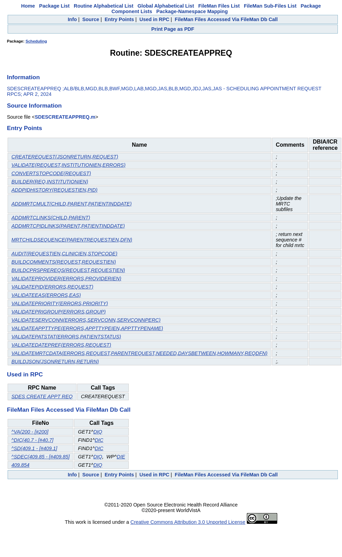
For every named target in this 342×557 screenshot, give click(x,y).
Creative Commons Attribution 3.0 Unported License (187, 522)
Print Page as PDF (172, 29)
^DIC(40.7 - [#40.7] (32, 440)
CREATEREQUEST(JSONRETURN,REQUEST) (64, 156)
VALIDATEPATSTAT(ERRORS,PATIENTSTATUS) (66, 336)
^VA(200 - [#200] (29, 432)
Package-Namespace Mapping (192, 11)
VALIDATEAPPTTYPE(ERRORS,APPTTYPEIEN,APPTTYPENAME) (87, 328)
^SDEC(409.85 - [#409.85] (40, 456)
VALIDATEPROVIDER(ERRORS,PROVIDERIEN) (66, 278)
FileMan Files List (219, 6)
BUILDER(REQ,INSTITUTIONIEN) (49, 181)
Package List (54, 6)
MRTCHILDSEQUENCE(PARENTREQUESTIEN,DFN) (71, 240)
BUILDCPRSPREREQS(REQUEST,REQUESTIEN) (68, 270)
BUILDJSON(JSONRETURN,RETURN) (55, 361)
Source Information (34, 105)
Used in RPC (154, 19)
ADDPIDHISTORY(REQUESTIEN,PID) (54, 190)
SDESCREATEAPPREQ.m (65, 117)
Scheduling (36, 41)
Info (72, 19)
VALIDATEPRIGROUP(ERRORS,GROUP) (58, 311)
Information (23, 77)
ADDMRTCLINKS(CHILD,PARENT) (50, 217)
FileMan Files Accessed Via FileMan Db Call (226, 19)
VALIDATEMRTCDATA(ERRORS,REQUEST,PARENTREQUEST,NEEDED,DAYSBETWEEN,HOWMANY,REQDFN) (139, 353)
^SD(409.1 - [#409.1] (34, 448)
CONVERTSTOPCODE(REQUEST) (51, 173)
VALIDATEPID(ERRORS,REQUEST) (52, 287)
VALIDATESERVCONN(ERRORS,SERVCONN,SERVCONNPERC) (86, 320)
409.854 (20, 465)
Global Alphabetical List (165, 6)
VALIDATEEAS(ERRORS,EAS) (46, 295)
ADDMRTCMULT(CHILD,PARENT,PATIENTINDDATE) (71, 204)
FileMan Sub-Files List (270, 6)
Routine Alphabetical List (103, 6)
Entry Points (119, 19)
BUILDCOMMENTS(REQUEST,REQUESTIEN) (63, 262)
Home (28, 6)
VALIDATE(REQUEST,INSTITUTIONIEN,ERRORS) (68, 165)
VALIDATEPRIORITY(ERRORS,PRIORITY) (59, 303)
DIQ (97, 432)
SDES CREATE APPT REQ (42, 396)
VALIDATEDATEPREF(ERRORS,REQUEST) (61, 345)
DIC (99, 440)
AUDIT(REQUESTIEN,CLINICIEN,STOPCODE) (64, 253)
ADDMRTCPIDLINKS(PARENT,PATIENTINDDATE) (68, 226)
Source (90, 19)
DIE (121, 456)
